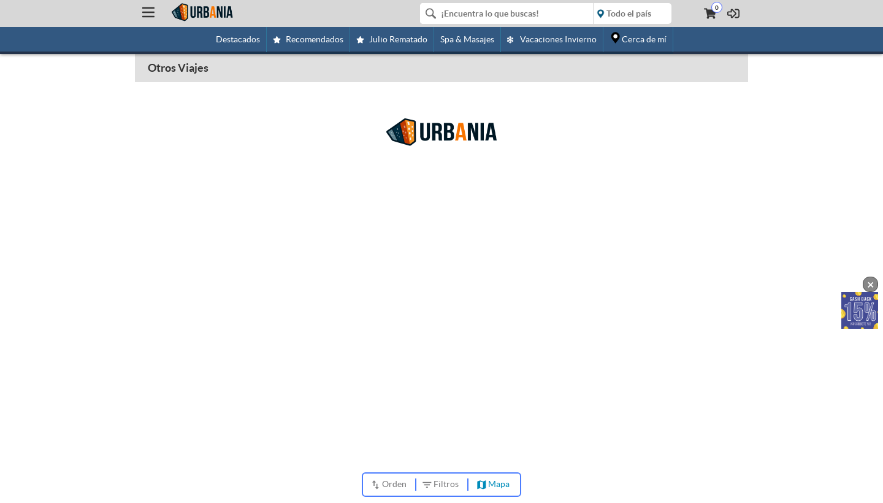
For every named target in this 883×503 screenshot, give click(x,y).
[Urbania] (202, 12)
